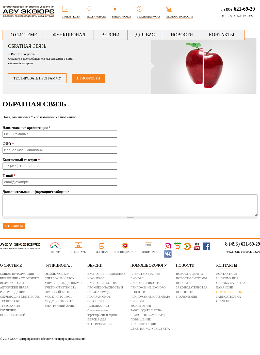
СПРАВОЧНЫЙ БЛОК (59, 278)
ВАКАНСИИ (224, 287)
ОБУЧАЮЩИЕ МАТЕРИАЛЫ (20, 296)
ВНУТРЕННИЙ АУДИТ (60, 306)
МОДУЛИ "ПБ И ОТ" (59, 301)
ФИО (8, 144)
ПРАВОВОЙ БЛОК (57, 292)
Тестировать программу (37, 78)
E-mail (9, 176)
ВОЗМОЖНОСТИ (12, 283)
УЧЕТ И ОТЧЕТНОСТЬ (60, 287)
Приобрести (88, 78)
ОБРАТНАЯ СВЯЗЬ (229, 292)
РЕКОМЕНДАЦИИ (12, 292)
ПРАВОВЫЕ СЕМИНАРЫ (148, 315)
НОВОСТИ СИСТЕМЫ (191, 278)
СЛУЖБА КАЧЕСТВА (231, 283)
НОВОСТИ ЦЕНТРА (189, 274)
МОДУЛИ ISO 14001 (58, 296)
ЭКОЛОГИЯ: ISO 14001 (103, 283)
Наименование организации (26, 128)
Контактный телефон (21, 160)
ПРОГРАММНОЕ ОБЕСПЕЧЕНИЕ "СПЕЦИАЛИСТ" (99, 301)
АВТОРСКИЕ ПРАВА (14, 287)
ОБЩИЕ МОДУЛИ (57, 274)
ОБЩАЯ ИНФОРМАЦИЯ (17, 274)
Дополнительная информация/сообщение (36, 192)
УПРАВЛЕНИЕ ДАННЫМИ (63, 283)
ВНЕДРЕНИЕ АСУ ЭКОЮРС (19, 278)
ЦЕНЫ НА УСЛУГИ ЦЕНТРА (150, 328)
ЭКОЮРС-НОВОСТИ (145, 283)
